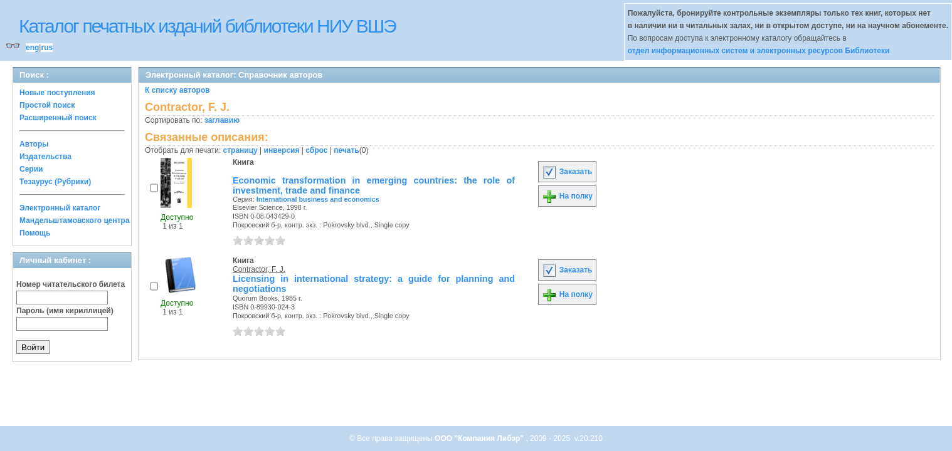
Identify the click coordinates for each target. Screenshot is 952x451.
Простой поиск (47, 105)
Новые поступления (57, 92)
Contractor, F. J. (259, 269)
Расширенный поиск (58, 117)
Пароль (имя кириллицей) (65, 310)
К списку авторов (177, 90)
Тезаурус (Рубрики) (55, 181)
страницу (240, 150)
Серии (31, 169)
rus (47, 47)
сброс (316, 150)
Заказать (567, 171)
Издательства (45, 156)
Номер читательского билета (70, 284)
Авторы (34, 144)
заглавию (222, 120)
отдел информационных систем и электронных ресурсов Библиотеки (759, 50)
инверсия (282, 150)
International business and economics (318, 199)
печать (346, 150)
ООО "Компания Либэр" (480, 438)
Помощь (34, 233)
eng (32, 47)
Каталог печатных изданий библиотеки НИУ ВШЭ (207, 26)
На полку (567, 196)
